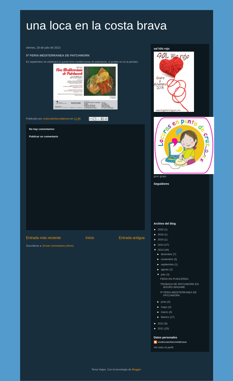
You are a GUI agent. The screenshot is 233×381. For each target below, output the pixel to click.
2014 (161, 244)
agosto (165, 269)
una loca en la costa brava (96, 25)
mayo (164, 306)
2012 (161, 323)
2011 (161, 328)
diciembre (167, 254)
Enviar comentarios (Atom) (58, 245)
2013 (161, 249)
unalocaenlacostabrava (172, 341)
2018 (161, 234)
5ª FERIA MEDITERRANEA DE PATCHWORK (178, 294)
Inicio (89, 238)
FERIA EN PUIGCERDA (174, 278)
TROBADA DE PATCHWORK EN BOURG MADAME (179, 286)
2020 (161, 229)
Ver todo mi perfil (163, 347)
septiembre (167, 264)
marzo (165, 312)
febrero (165, 317)
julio (163, 274)
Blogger (136, 369)
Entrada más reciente (43, 238)
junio (164, 301)
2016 (161, 239)
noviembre (167, 259)
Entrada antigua (132, 238)
